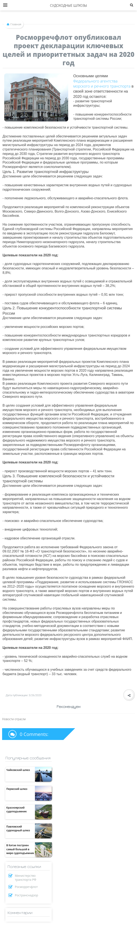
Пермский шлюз (16, 789)
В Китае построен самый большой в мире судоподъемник (20, 849)
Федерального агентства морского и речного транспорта (101, 83)
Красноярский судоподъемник (16, 809)
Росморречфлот (26, 887)
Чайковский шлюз (18, 770)
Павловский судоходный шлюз (18, 828)
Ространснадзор (26, 895)
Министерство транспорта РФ (25, 878)
